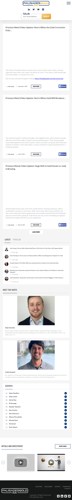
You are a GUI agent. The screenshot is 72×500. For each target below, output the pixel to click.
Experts (57, 486)
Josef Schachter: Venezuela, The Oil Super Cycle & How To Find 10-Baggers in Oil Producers (36, 278)
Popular (17, 240)
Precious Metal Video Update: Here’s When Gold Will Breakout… (36, 98)
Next (69, 462)
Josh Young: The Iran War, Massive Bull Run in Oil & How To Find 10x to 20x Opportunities (36, 248)
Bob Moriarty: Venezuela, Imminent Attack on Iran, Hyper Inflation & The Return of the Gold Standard (36, 271)
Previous (3, 462)
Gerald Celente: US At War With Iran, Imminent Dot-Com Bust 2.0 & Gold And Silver (34, 263)
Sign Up (46, 16)
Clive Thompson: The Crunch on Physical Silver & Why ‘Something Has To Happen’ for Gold (36, 255)
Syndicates (67, 486)
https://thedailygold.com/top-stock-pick (49, 78)
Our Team (38, 486)
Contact (67, 488)
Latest (7, 240)
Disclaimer (48, 486)
